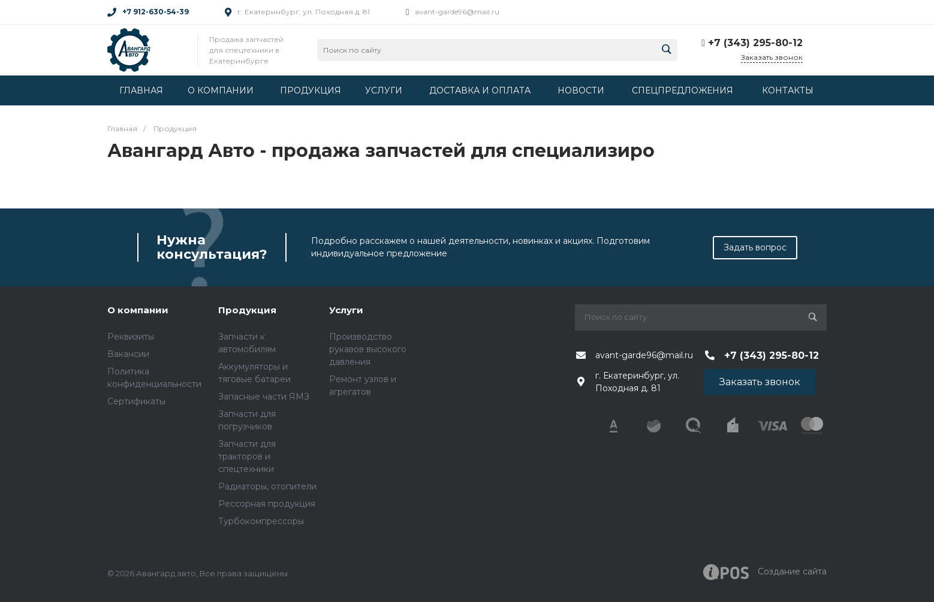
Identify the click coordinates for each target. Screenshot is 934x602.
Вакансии (128, 354)
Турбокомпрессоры (261, 521)
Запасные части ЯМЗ (263, 396)
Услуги (346, 310)
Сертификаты (136, 401)
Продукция (247, 310)
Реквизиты (130, 336)
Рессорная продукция (266, 503)
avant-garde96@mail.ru (457, 11)
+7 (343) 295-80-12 (755, 43)
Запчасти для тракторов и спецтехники (247, 456)
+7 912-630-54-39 (155, 11)
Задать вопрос (755, 247)
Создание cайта (765, 572)
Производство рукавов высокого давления (367, 349)
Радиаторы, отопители (267, 486)
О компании (137, 310)
